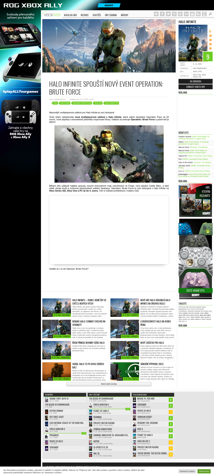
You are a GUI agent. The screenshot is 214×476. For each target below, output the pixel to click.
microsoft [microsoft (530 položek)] (200, 309)
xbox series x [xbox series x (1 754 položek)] (196, 319)
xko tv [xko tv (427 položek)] (184, 321)
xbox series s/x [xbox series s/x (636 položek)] (184, 319)
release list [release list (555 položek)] (198, 311)
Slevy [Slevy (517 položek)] (181, 313)
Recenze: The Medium (199, 147)
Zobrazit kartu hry (195, 86)
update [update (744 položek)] (197, 313)
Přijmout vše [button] (204, 471)
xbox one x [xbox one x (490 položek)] (186, 317)
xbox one (98, 103)
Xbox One (197, 75)
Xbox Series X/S (199, 76)
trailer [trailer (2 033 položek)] (185, 313)
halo (55, 103)
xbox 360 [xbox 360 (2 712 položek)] (182, 315)
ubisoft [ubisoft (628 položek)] (191, 313)
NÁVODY (124, 15)
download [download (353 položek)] (193, 307)
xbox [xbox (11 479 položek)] (206, 313)
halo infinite (64, 103)
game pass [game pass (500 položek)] (201, 307)
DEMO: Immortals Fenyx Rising (200, 156)
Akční (195, 71)
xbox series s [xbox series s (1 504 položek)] (205, 317)
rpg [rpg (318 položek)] (210, 311)
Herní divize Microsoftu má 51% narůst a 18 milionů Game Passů (194, 175)
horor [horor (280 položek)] (189, 309)
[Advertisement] (196, 112)
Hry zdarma (111, 15)
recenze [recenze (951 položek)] (191, 311)
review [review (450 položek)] (206, 311)
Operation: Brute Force (82, 103)
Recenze (85, 15)
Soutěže (97, 15)
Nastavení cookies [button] (187, 471)
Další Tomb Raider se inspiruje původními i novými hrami (194, 138)
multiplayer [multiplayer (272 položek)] (183, 311)
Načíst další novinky (109, 384)
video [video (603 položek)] (202, 313)
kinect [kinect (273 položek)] (193, 309)
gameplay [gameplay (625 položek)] (182, 309)
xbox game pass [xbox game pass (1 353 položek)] (192, 315)
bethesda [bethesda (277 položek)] (182, 307)
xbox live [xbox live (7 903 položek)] (203, 315)
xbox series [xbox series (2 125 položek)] (195, 317)
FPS (200, 71)
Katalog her (70, 15)
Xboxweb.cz (52, 14)
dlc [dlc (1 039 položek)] (187, 307)
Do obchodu (195, 81)
